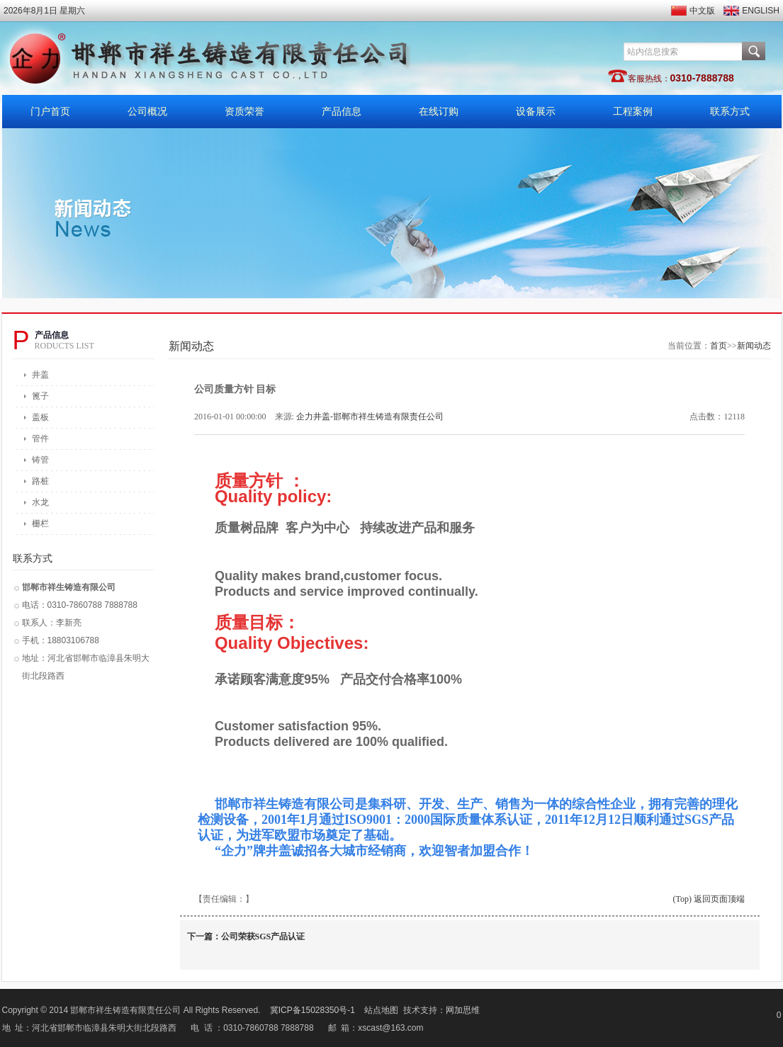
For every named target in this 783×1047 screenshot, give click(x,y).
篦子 (40, 396)
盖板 (40, 417)
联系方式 (730, 111)
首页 (718, 346)
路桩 (40, 481)
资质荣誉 (244, 111)
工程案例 (633, 111)
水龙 (40, 502)
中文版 (702, 11)
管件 (40, 438)
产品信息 (341, 111)
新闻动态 (754, 346)
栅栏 (40, 523)
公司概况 (147, 111)
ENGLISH (760, 11)
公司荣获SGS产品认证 (263, 936)
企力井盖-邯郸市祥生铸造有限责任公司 (370, 416)
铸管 (40, 460)
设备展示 (536, 111)
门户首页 (50, 111)
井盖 (40, 375)
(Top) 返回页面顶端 (709, 899)
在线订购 (438, 111)
